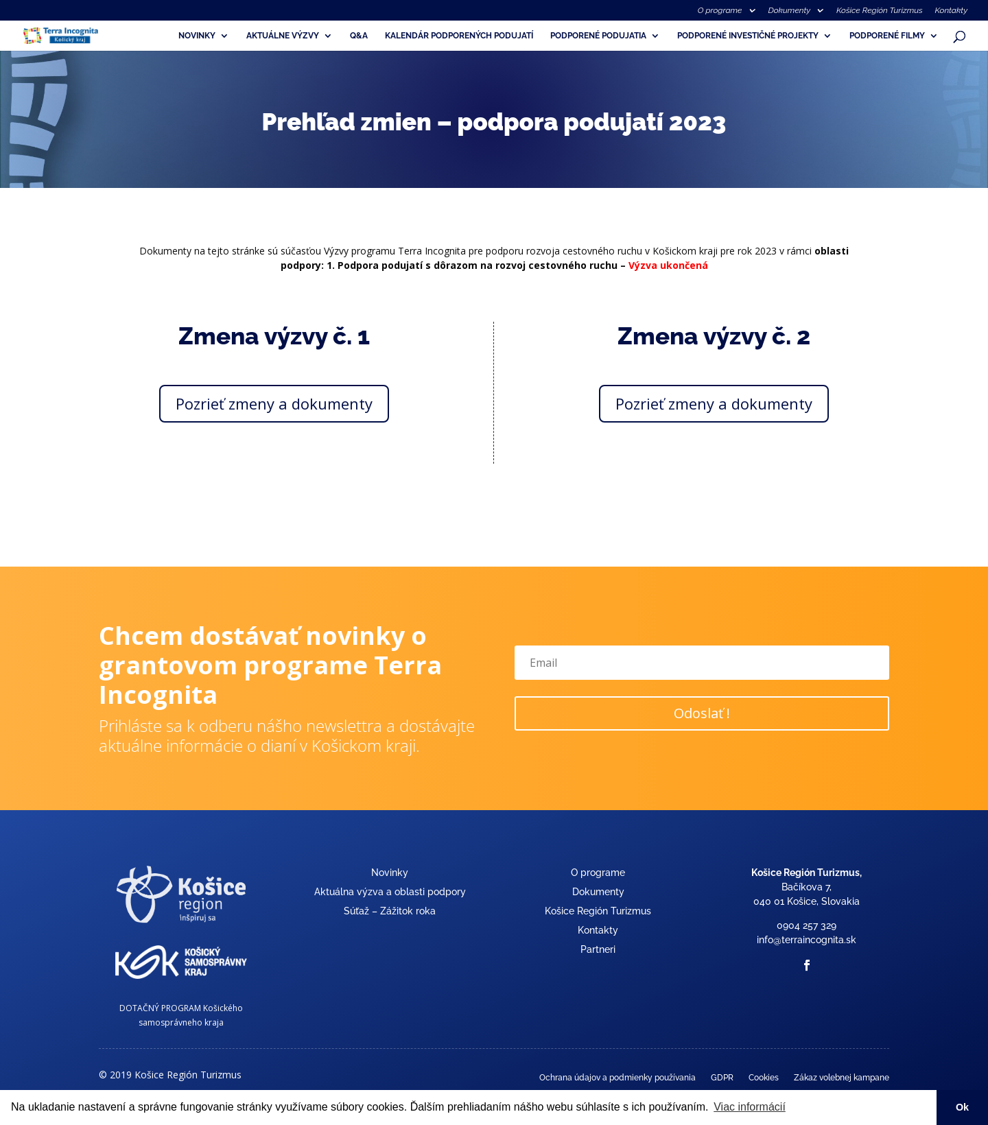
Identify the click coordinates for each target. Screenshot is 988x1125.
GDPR (722, 1077)
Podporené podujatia (598, 35)
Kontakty (951, 10)
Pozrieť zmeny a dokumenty (274, 403)
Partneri (597, 949)
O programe (720, 10)
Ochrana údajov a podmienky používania (617, 1077)
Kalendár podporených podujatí (459, 35)
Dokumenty (789, 10)
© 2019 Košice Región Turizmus (170, 1074)
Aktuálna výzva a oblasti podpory (390, 891)
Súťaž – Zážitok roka (390, 910)
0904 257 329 (806, 925)
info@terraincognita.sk (806, 939)
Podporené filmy (887, 35)
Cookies (764, 1077)
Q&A (359, 35)
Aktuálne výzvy (282, 35)
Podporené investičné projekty (748, 35)
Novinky (196, 35)
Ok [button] (962, 1107)
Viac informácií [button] (750, 1107)
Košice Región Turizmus (879, 10)
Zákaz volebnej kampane (841, 1077)
